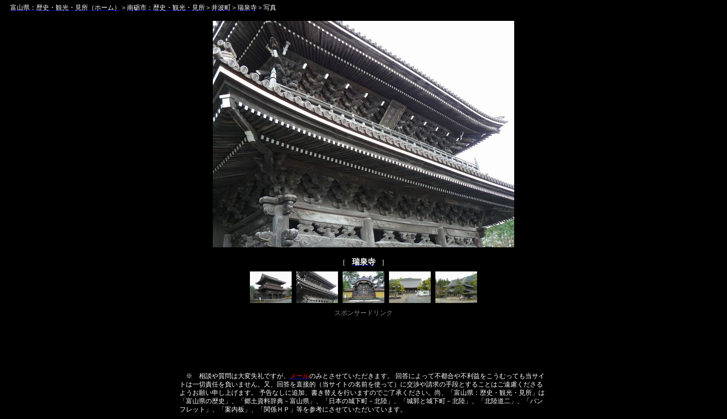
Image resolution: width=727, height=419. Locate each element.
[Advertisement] (363, 340)
